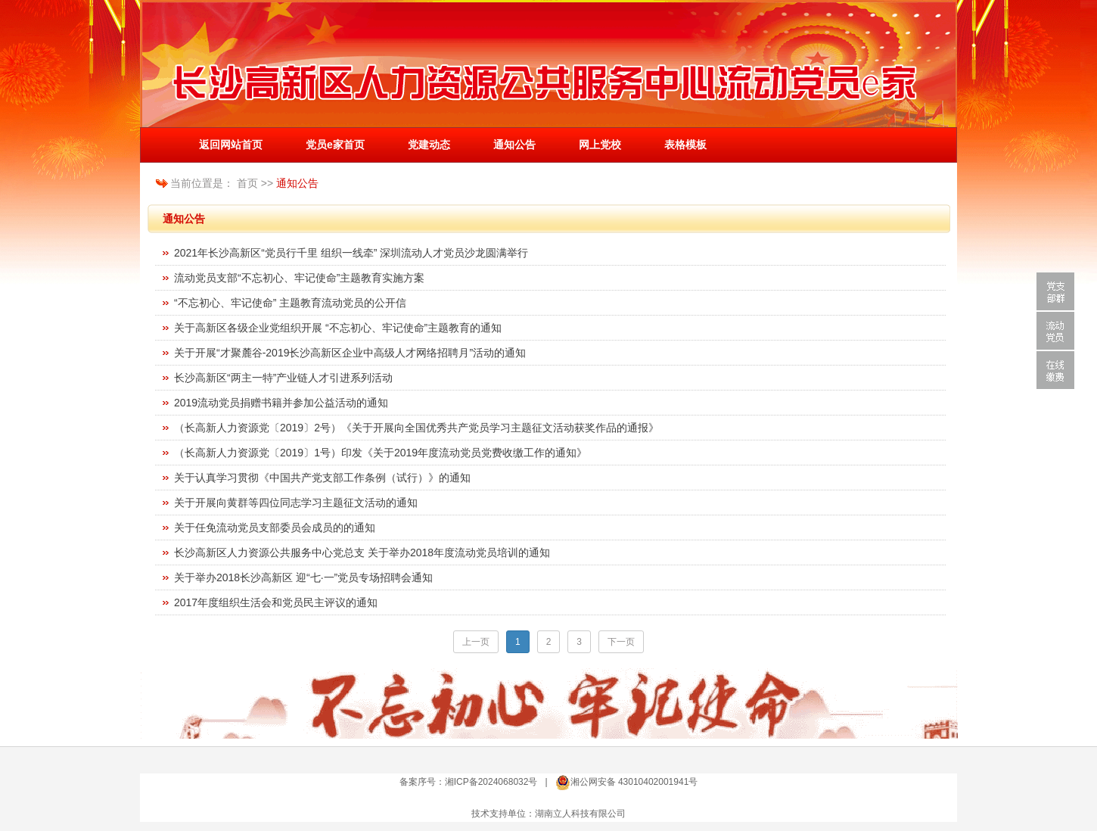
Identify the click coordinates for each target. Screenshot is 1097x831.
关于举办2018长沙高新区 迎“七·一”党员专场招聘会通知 (303, 577)
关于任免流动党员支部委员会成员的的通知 (274, 527)
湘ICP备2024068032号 (491, 782)
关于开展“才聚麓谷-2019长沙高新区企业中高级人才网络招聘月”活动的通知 (350, 353)
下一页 (621, 641)
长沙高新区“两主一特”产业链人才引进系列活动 (283, 378)
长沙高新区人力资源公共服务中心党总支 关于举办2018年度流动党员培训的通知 (362, 552)
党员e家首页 (335, 144)
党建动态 (429, 144)
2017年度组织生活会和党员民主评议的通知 (276, 602)
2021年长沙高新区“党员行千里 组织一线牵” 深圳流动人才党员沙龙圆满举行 (351, 253)
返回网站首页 (231, 144)
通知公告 (514, 144)
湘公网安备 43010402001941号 (634, 782)
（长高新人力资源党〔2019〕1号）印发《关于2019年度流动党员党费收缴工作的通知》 (380, 453)
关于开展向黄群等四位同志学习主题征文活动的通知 (296, 502)
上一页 (475, 641)
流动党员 (1055, 331)
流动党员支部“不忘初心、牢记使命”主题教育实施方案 (299, 278)
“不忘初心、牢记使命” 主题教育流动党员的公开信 (290, 303)
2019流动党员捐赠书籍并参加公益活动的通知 (281, 403)
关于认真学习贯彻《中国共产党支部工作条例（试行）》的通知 (322, 478)
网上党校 (600, 144)
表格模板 (685, 144)
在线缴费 (1055, 370)
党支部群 (1055, 291)
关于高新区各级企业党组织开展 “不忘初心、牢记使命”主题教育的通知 (338, 328)
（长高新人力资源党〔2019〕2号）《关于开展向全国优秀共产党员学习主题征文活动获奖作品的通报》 (416, 428)
